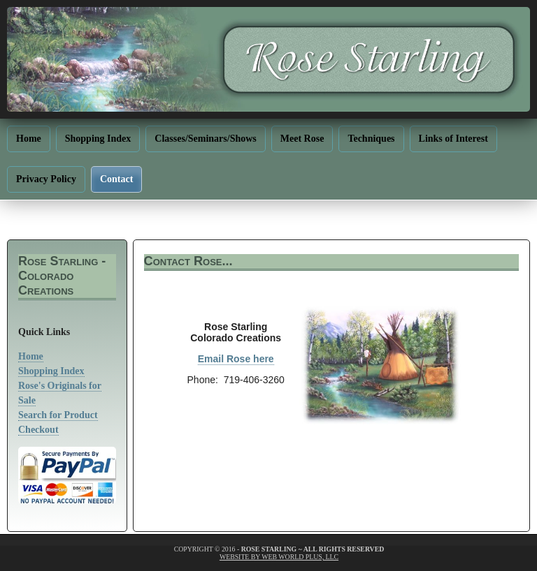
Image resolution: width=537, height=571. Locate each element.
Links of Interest (453, 138)
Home (28, 138)
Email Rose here (236, 358)
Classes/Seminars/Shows (205, 138)
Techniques (371, 138)
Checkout (38, 429)
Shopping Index (98, 138)
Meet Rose (302, 138)
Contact (116, 179)
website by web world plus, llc (279, 557)
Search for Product (58, 415)
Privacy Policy (46, 179)
